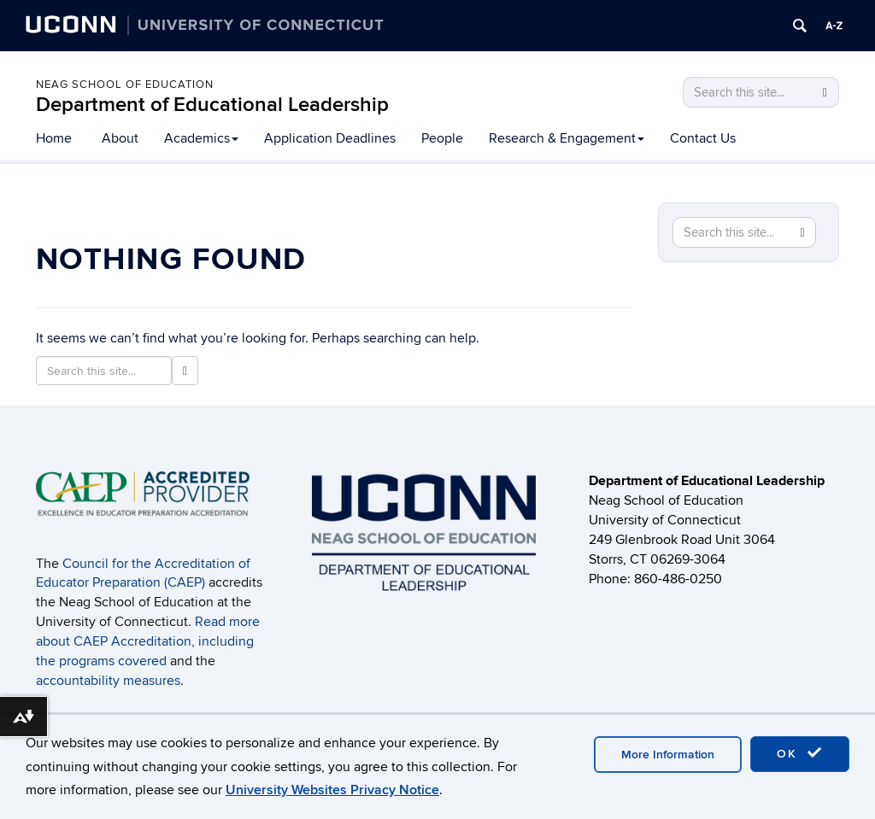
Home (54, 138)
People (442, 138)
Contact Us (703, 138)
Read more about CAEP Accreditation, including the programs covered (148, 641)
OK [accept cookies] (800, 753)
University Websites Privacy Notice (332, 790)
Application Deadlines (330, 138)
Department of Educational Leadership (212, 104)
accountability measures (108, 680)
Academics (201, 138)
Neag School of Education (125, 84)
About (120, 138)
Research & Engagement (566, 138)
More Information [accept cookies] (667, 754)
